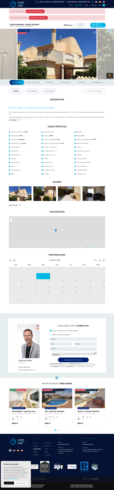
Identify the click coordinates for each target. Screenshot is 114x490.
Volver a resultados (94, 91)
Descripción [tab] (17, 82)
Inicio (70, 5)
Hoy (95, 260)
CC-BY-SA (102, 247)
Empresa (35, 446)
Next (110, 55)
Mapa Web (42, 479)
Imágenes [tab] (49, 82)
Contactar (94, 5)
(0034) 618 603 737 (24, 367)
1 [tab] (55, 430)
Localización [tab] (65, 82)
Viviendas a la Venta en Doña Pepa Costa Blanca (81, 486)
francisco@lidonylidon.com (26, 370)
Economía (81, 82)
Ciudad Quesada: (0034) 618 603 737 (78, 1)
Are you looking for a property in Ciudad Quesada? (32, 485)
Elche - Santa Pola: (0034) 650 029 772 (52, 1)
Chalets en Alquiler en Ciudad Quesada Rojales (81, 485)
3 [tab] (59, 430)
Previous (4, 55)
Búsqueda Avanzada (35, 11)
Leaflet (82, 247)
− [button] (11, 221)
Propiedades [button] (78, 5)
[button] (57, 205)
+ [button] (11, 218)
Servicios (35, 455)
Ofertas (35, 452)
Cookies (35, 479)
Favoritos (47, 443)
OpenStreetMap (92, 247)
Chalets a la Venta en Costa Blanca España (32, 486)
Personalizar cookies (21, 483)
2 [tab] (57, 430)
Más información (13, 479)
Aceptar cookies (9, 483)
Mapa (86, 5)
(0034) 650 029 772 (64, 444)
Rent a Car (48, 446)
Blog (46, 449)
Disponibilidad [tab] (97, 82)
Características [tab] (33, 82)
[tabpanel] (24, 407)
